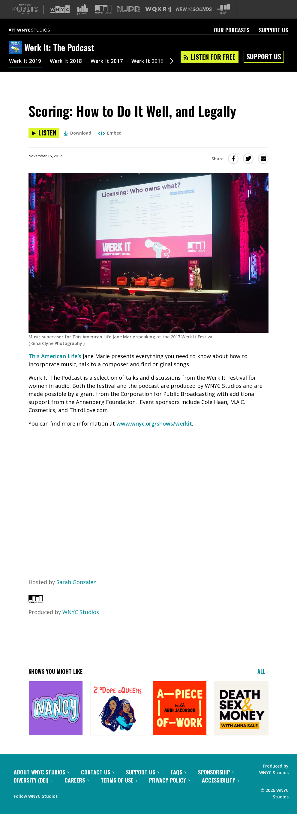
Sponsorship (216, 772)
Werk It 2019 (25, 61)
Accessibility (220, 780)
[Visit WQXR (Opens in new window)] (158, 9)
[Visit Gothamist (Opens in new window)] (82, 9)
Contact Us (97, 772)
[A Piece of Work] (179, 708)
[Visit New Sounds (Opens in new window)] (194, 9)
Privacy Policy (169, 780)
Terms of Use (119, 780)
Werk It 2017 (108, 61)
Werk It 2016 (149, 61)
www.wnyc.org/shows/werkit (154, 423)
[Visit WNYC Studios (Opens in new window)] (103, 9)
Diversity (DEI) (33, 780)
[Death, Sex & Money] (241, 708)
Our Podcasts (231, 30)
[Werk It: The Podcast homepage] (16, 48)
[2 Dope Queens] (117, 708)
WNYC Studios (80, 612)
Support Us (273, 30)
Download (77, 133)
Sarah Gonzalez (76, 582)
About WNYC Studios (41, 772)
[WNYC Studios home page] (37, 30)
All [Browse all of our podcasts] (262, 671)
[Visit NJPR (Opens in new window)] (128, 9)
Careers (76, 780)
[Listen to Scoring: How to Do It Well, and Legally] (43, 133)
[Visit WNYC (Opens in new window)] (60, 9)
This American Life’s (54, 356)
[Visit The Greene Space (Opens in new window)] (223, 9)
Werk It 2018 (66, 61)
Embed (110, 133)
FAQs (178, 772)
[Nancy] (55, 708)
